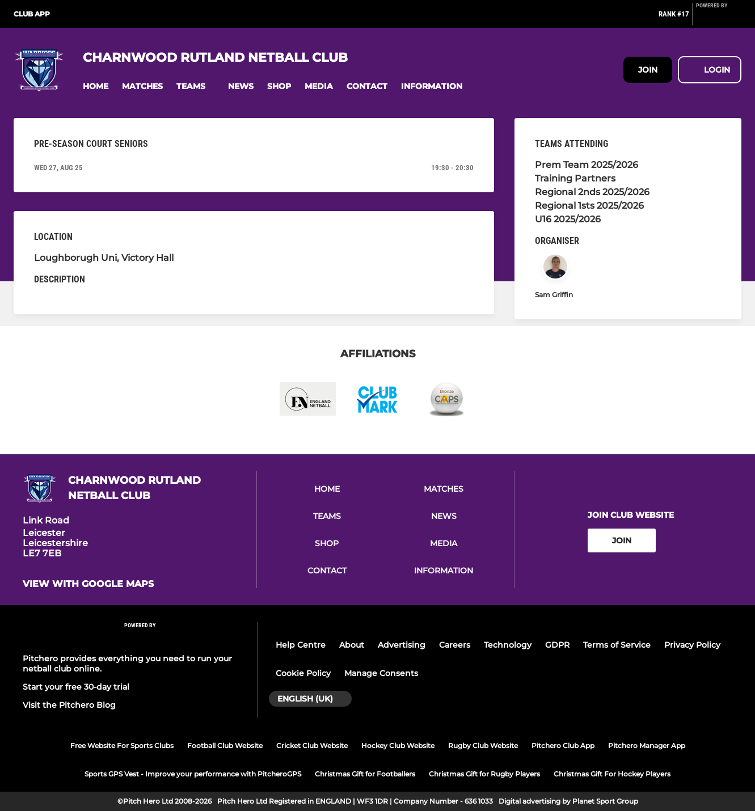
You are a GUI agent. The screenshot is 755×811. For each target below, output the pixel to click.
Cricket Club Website (312, 745)
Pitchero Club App (563, 745)
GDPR (557, 645)
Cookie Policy (303, 673)
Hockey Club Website (398, 745)
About (351, 645)
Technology (508, 645)
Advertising (401, 645)
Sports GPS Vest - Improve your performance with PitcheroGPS (193, 774)
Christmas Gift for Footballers (365, 774)
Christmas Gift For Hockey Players (612, 774)
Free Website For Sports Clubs (122, 745)
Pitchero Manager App (646, 745)
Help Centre (301, 645)
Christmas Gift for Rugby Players (484, 774)
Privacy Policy (692, 645)
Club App (32, 14)
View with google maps (88, 584)
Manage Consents (381, 673)
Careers (454, 645)
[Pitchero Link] (718, 19)
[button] (95, 86)
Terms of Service (617, 645)
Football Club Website (225, 745)
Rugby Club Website (483, 745)
